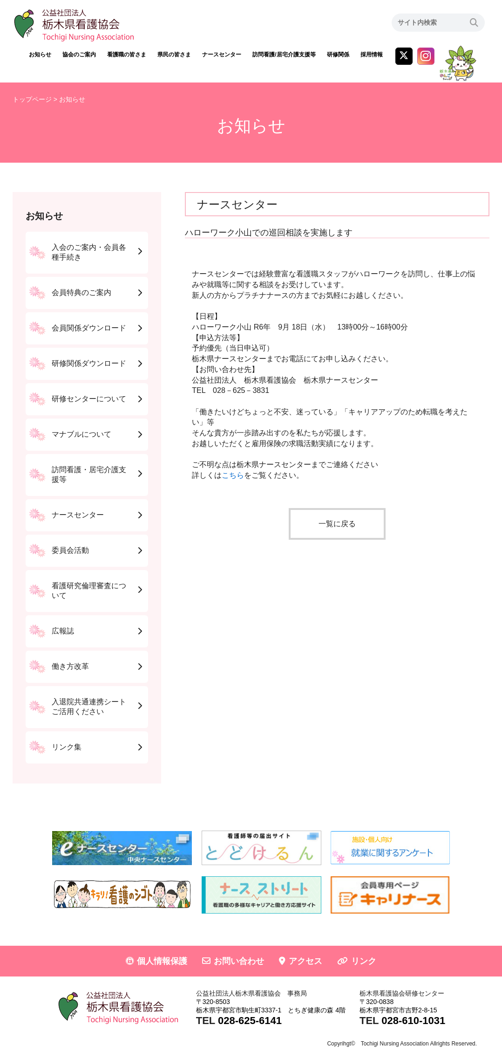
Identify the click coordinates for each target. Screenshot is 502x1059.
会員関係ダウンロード (89, 328)
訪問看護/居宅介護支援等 (283, 54)
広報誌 (63, 631)
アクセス (305, 961)
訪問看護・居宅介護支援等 (89, 474)
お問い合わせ (239, 961)
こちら (233, 475)
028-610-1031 (413, 1020)
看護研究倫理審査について (89, 590)
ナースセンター (221, 54)
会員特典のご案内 (81, 292)
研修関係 (338, 54)
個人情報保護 (162, 961)
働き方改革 (70, 666)
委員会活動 (70, 550)
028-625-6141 (250, 1020)
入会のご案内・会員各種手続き (89, 252)
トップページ (32, 99)
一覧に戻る (337, 524)
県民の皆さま (174, 54)
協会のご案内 (79, 54)
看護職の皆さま (126, 54)
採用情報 (371, 54)
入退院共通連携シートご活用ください (89, 706)
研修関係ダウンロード (89, 363)
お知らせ (40, 54)
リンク (363, 961)
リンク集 (66, 747)
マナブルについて (81, 434)
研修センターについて (89, 399)
